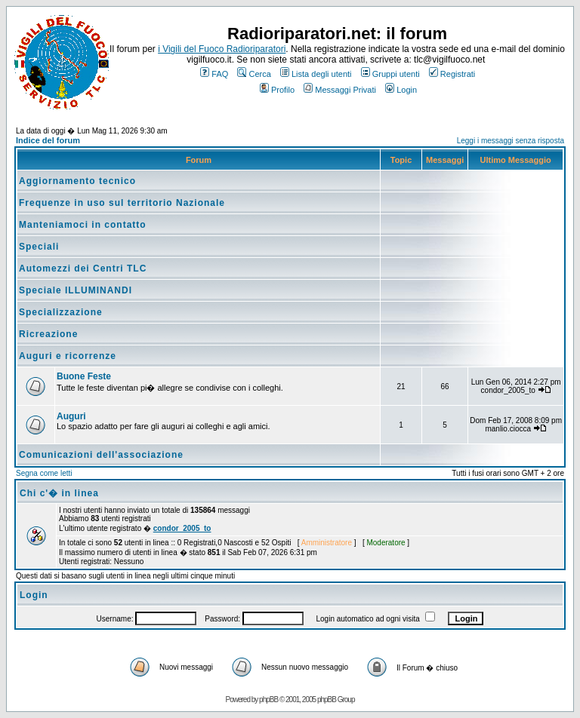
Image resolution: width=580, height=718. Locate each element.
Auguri (71, 416)
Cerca (253, 73)
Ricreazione (48, 334)
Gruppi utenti (390, 73)
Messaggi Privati (340, 89)
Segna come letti (44, 473)
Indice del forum (48, 140)
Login (401, 89)
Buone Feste (84, 376)
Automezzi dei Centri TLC (83, 268)
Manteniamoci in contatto (83, 224)
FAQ (214, 73)
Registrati (452, 73)
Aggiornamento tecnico (77, 181)
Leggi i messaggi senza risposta (510, 141)
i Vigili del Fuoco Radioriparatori (221, 49)
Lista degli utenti (316, 73)
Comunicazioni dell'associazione (101, 455)
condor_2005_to (182, 528)
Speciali (39, 246)
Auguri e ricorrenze (67, 356)
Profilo (277, 89)
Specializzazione (61, 312)
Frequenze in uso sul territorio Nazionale (122, 203)
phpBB (268, 699)
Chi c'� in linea (59, 493)
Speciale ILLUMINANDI (75, 290)
